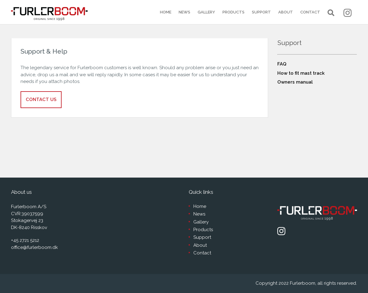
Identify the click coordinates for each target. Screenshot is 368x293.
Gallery (206, 12)
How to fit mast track (300, 73)
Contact (310, 12)
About (285, 12)
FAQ (281, 64)
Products (233, 12)
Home (165, 12)
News (184, 12)
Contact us (41, 99)
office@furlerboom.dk (34, 247)
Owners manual (295, 82)
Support (261, 12)
